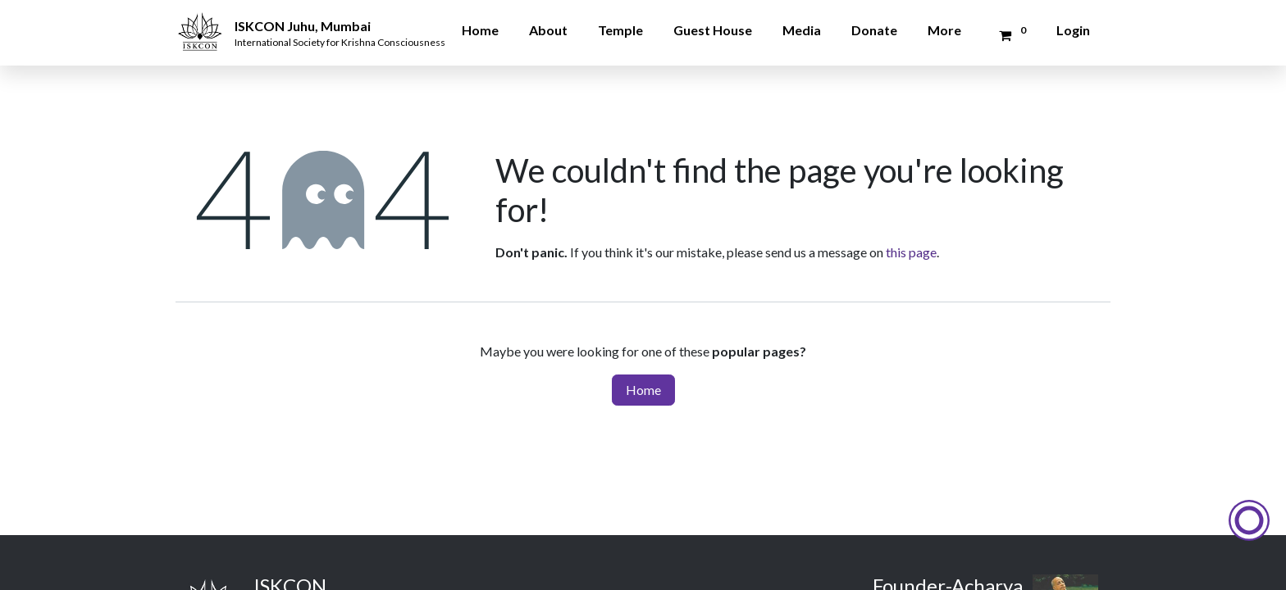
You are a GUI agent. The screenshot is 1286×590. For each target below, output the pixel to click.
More (944, 30)
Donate (874, 30)
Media (801, 30)
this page (911, 252)
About (548, 30)
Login (1073, 30)
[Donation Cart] (1010, 35)
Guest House (712, 30)
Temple (620, 30)
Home (480, 30)
